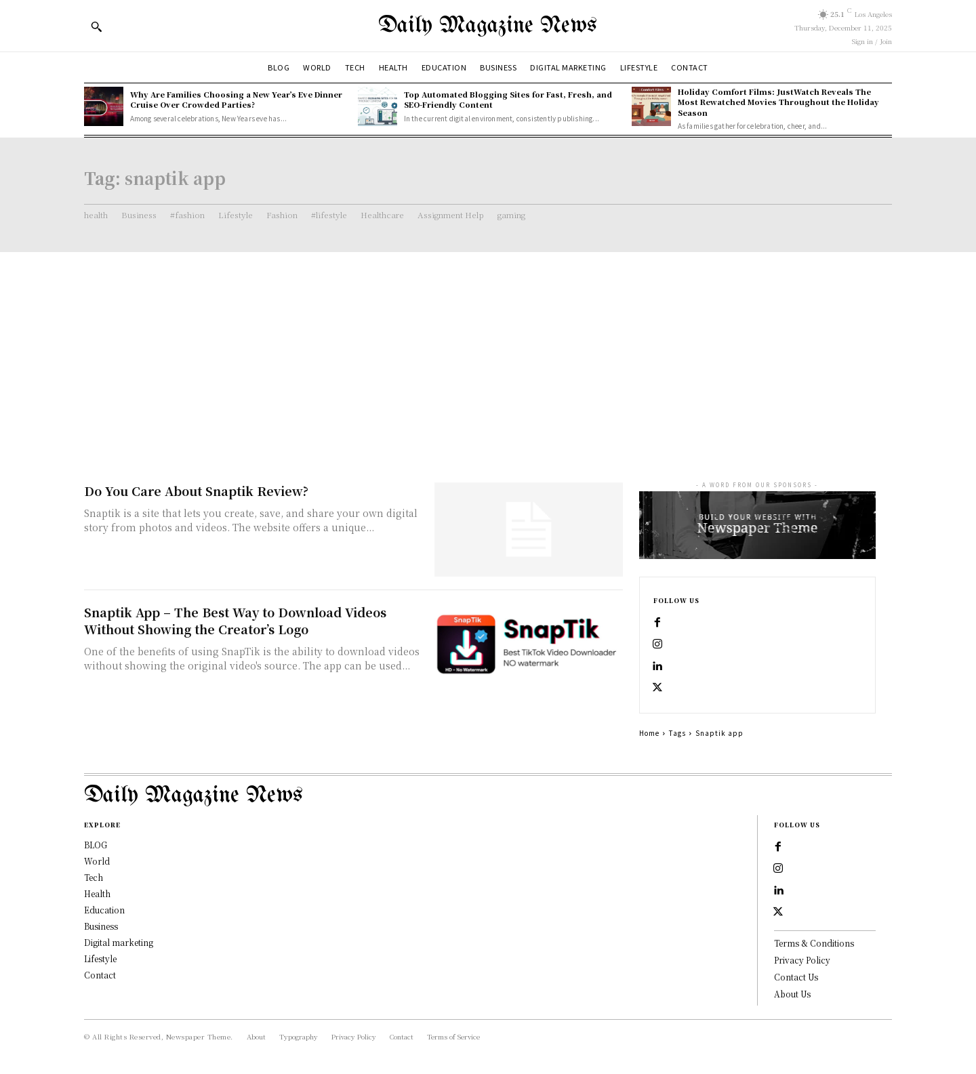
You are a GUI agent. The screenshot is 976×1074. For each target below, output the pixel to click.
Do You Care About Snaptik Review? (196, 490)
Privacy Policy (802, 960)
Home (649, 733)
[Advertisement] (488, 354)
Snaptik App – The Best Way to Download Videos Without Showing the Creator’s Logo (235, 620)
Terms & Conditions (814, 943)
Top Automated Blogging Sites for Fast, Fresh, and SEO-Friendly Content (508, 99)
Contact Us (796, 977)
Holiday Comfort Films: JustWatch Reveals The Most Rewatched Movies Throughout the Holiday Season (778, 102)
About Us (792, 993)
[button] (96, 26)
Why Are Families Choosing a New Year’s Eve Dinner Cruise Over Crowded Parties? (236, 99)
